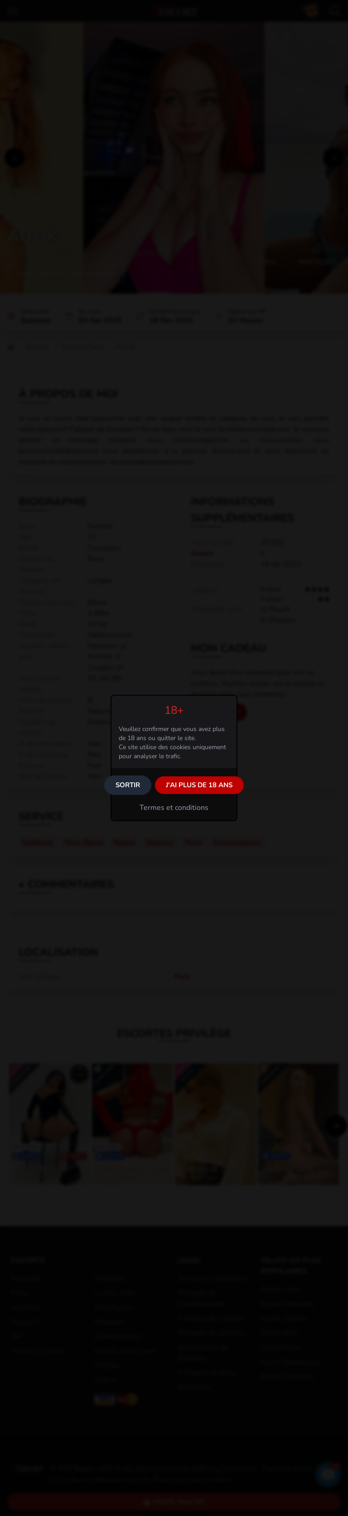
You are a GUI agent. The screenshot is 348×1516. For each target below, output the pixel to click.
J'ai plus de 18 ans (199, 784)
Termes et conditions (174, 808)
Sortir (128, 784)
